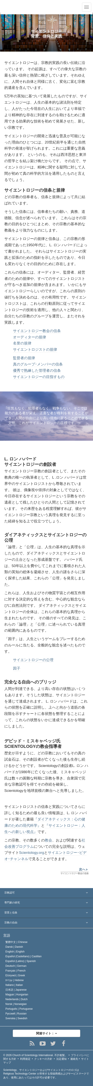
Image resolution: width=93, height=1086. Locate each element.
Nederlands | (16, 999)
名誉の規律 (22, 343)
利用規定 (25, 1058)
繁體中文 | (16, 942)
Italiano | (14, 985)
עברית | (14, 980)
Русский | (16, 1013)
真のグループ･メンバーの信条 (38, 364)
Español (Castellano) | (23, 956)
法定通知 (61, 1058)
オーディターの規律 (29, 337)
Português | (19, 1008)
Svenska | (16, 1018)
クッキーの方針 (43, 1058)
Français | (15, 970)
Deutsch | (15, 965)
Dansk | (14, 946)
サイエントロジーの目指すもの (38, 377)
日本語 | (16, 989)
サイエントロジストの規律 (35, 349)
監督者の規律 (24, 358)
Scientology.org (31, 853)
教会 (48, 840)
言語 (6, 935)
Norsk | (16, 1004)
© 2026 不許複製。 (35, 1055)
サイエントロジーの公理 (33, 660)
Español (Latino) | (20, 961)
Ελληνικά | (15, 975)
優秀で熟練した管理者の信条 (37, 371)
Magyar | (16, 994)
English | (15, 951)
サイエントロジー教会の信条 (37, 331)
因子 (16, 668)
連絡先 (74, 1058)
